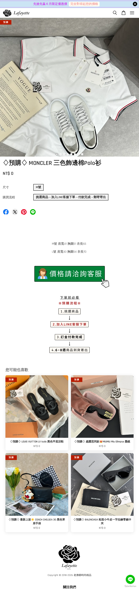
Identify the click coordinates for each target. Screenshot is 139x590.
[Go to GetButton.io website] (130, 586)
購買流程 (9, 197)
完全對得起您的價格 (84, 4)
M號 (38, 187)
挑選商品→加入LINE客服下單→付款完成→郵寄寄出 (71, 197)
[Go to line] (130, 579)
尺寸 (6, 187)
